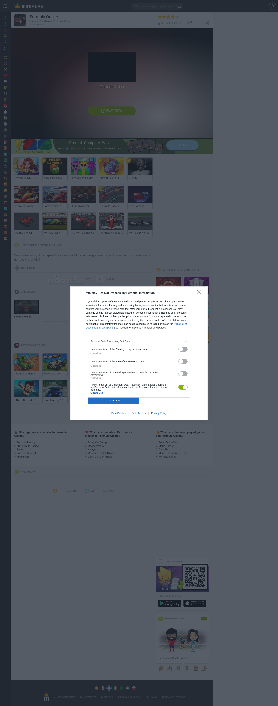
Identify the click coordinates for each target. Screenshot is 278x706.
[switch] (183, 349)
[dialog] (139, 353)
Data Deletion (118, 413)
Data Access (139, 413)
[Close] (200, 293)
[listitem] (139, 341)
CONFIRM (113, 400)
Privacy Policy (159, 413)
